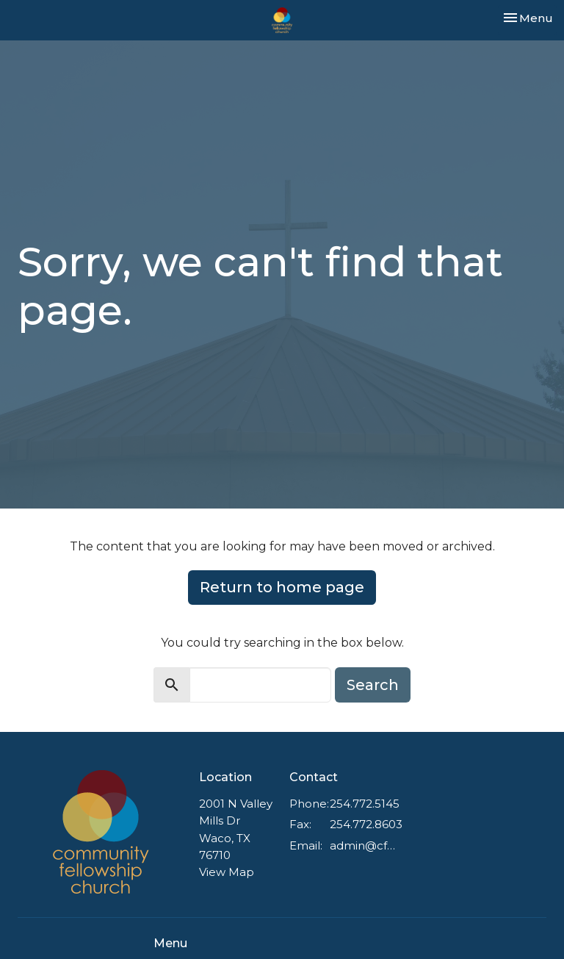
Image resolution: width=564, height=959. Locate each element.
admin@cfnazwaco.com (362, 845)
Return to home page (282, 587)
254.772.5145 (365, 804)
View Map (226, 872)
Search (373, 685)
